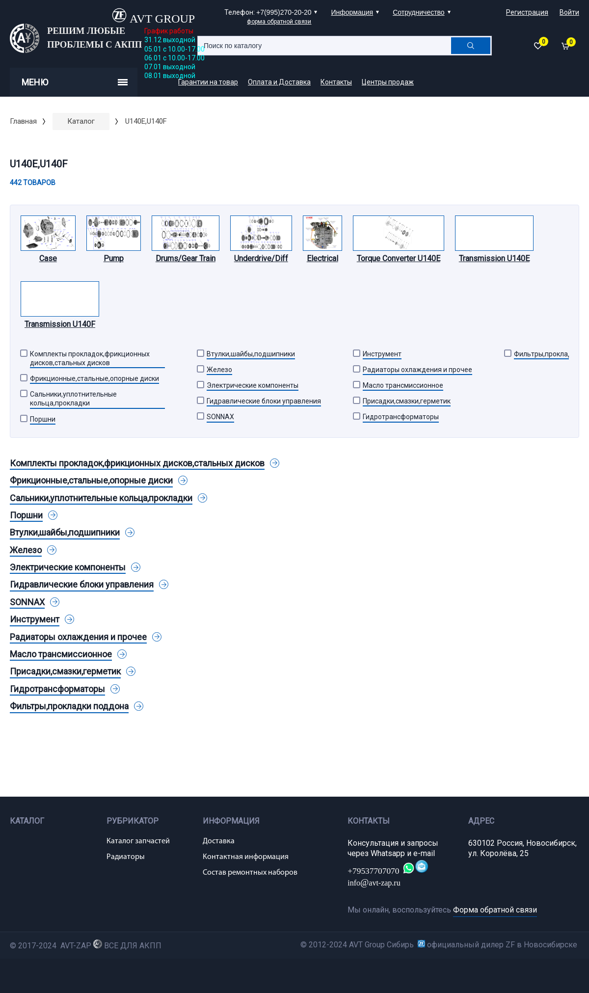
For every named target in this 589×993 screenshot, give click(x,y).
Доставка (219, 841)
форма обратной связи (279, 21)
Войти (569, 12)
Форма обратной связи (495, 909)
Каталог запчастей (138, 841)
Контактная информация (246, 857)
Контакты (336, 82)
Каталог (81, 121)
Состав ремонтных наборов (250, 873)
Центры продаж (388, 82)
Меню (75, 82)
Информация (352, 12)
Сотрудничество (418, 12)
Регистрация (527, 12)
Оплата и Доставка (279, 82)
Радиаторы (126, 857)
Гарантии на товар (208, 82)
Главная (23, 121)
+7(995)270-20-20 (283, 12)
